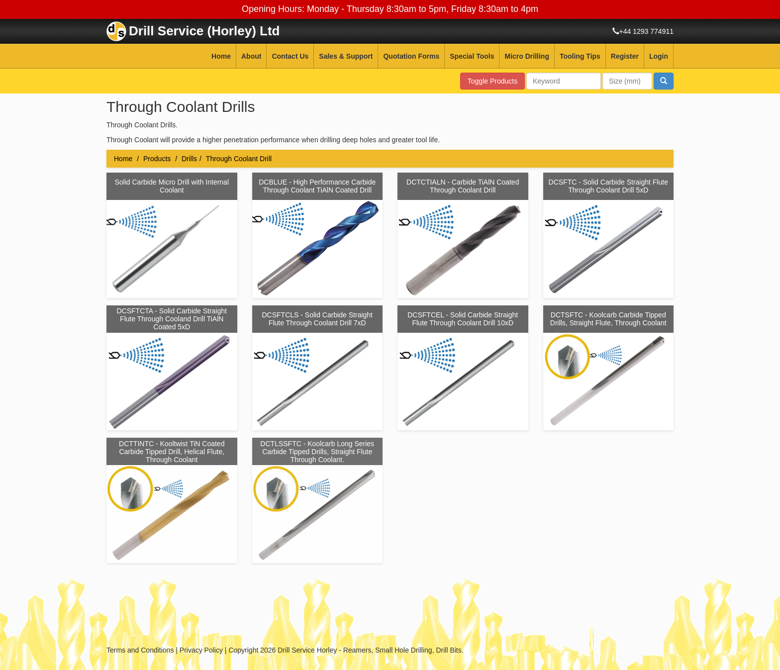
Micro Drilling (526, 56)
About (251, 56)
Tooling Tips (580, 56)
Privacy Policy (201, 650)
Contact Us (290, 56)
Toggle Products (492, 81)
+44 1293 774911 (646, 31)
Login (658, 56)
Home (221, 56)
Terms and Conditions (140, 650)
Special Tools (472, 56)
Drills (189, 159)
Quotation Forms (411, 56)
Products (157, 159)
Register (625, 56)
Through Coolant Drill (239, 159)
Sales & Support (346, 56)
